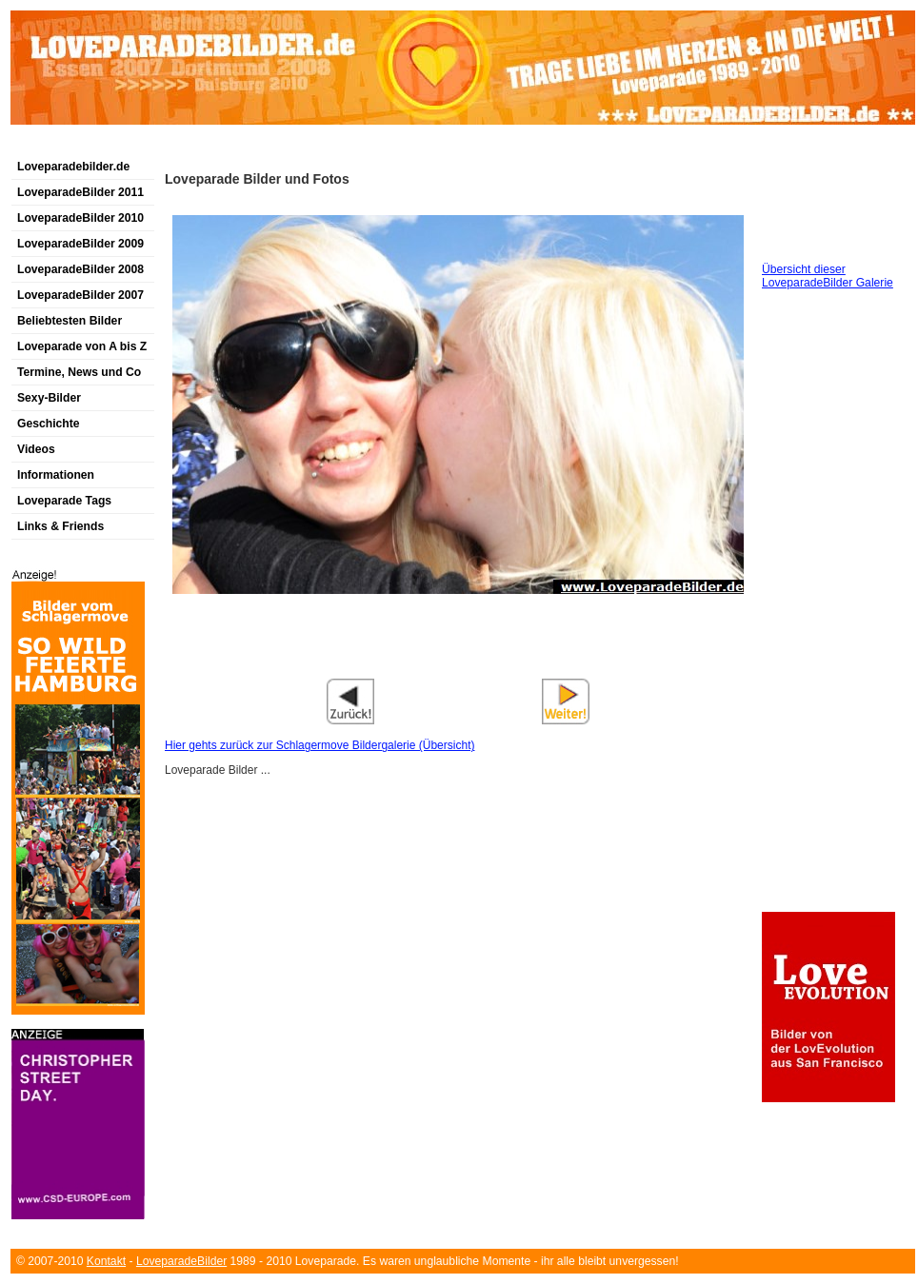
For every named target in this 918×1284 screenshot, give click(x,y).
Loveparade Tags (64, 500)
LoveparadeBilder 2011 (80, 192)
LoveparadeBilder (181, 1261)
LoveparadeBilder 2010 (80, 218)
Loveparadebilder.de (73, 166)
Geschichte (48, 423)
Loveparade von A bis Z (82, 346)
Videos (36, 449)
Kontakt (106, 1261)
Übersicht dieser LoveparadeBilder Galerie (827, 276)
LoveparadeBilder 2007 (80, 295)
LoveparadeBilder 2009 (80, 243)
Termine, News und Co (79, 372)
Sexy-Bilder (49, 398)
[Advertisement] (458, 664)
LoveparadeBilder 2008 (80, 269)
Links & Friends (60, 526)
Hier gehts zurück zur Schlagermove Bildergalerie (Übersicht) (319, 745)
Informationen (55, 475)
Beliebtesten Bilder (69, 320)
